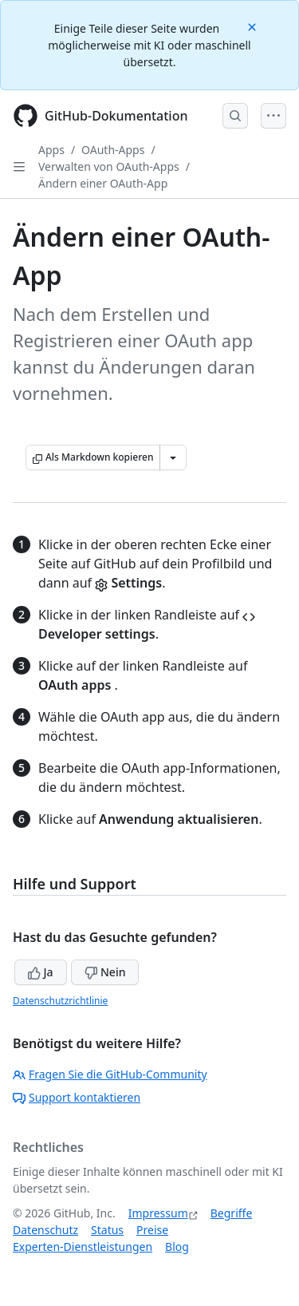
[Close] (253, 26)
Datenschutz (45, 1229)
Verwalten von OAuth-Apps (108, 166)
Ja (40, 972)
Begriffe (231, 1213)
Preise (152, 1229)
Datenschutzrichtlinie (60, 1000)
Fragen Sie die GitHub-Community (110, 1074)
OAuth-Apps (112, 149)
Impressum (158, 1213)
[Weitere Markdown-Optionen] (173, 457)
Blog (177, 1246)
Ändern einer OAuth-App (102, 183)
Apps (51, 149)
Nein (105, 972)
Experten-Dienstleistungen (82, 1246)
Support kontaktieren (76, 1097)
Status (107, 1229)
